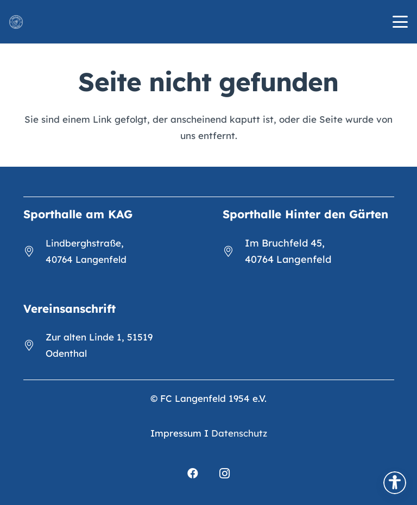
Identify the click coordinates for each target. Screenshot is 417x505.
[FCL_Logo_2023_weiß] (16, 22)
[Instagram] (224, 473)
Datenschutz (239, 433)
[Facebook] (192, 473)
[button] (400, 21)
